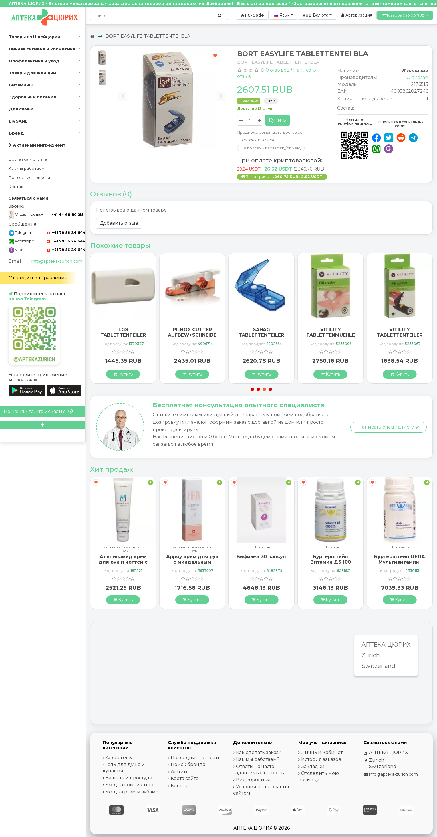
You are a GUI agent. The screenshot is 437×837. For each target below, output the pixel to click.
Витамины (21, 85)
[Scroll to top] (42, 425)
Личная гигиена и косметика (42, 49)
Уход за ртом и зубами (132, 792)
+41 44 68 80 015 (67, 214)
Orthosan (417, 77)
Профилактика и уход (34, 61)
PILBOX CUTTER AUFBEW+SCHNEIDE (192, 332)
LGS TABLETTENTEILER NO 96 (123, 335)
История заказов (321, 759)
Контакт (17, 187)
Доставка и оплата (28, 159)
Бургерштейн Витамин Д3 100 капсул (330, 562)
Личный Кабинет (322, 752)
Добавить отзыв (119, 223)
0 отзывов (277, 70)
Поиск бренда (188, 764)
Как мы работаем (27, 168)
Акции (179, 771)
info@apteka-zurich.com (56, 261)
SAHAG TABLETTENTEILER (261, 332)
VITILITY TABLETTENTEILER (399, 332)
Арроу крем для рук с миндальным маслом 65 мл (192, 562)
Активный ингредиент (37, 145)
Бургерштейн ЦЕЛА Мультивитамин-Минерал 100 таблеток (399, 565)
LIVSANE (18, 121)
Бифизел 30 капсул (261, 556)
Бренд (16, 133)
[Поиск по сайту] (220, 15)
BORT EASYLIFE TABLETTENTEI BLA (148, 36)
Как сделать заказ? (258, 752)
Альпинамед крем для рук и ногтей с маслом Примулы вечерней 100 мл (123, 565)
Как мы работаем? (257, 759)
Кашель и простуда (129, 778)
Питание (262, 547)
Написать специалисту (388, 427)
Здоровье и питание (32, 97)
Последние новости (29, 177)
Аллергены (119, 757)
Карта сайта (184, 778)
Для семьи (21, 109)
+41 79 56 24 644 (66, 232)
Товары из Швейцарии (34, 37)
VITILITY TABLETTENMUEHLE (330, 332)
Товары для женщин (32, 73)
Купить (277, 120)
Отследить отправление (38, 278)
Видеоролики (253, 779)
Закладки (313, 766)
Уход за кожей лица (129, 784)
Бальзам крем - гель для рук (125, 549)
